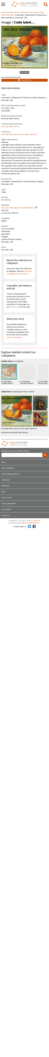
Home (3, 462)
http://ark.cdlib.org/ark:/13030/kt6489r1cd (17, 207)
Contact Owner (24, 80)
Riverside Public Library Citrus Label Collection (19, 134)
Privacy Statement (8, 503)
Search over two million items (15, 451)
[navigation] (3, 4)
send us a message (14, 337)
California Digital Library (30, 523)
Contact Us (5, 515)
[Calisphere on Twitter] (29, 526)
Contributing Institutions (10, 474)
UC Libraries (35, 520)
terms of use (14, 307)
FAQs (3, 491)
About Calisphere (8, 468)
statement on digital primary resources (19, 272)
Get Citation (24, 72)
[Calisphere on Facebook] (34, 526)
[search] (46, 4)
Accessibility (6, 509)
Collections (5, 480)
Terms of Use (6, 497)
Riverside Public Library (10, 12)
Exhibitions (5, 486)
